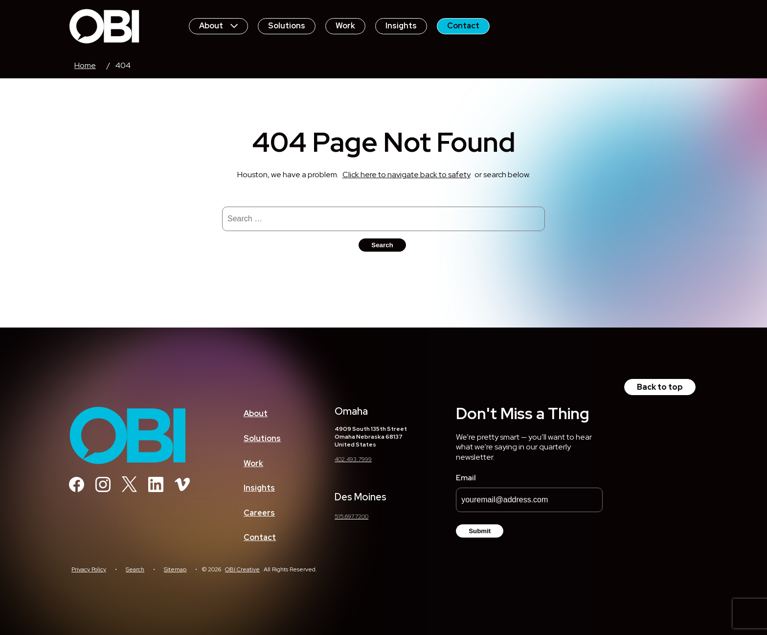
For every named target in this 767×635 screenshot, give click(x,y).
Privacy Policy (88, 569)
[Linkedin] (155, 489)
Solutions (286, 26)
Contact (463, 26)
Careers (259, 513)
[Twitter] (129, 489)
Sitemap (175, 569)
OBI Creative (242, 569)
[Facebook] (76, 489)
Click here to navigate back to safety (406, 174)
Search (135, 569)
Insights (401, 26)
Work (345, 26)
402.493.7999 (353, 459)
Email (466, 477)
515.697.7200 (351, 516)
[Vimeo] (182, 489)
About (218, 26)
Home (85, 65)
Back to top (660, 387)
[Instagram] (103, 489)
